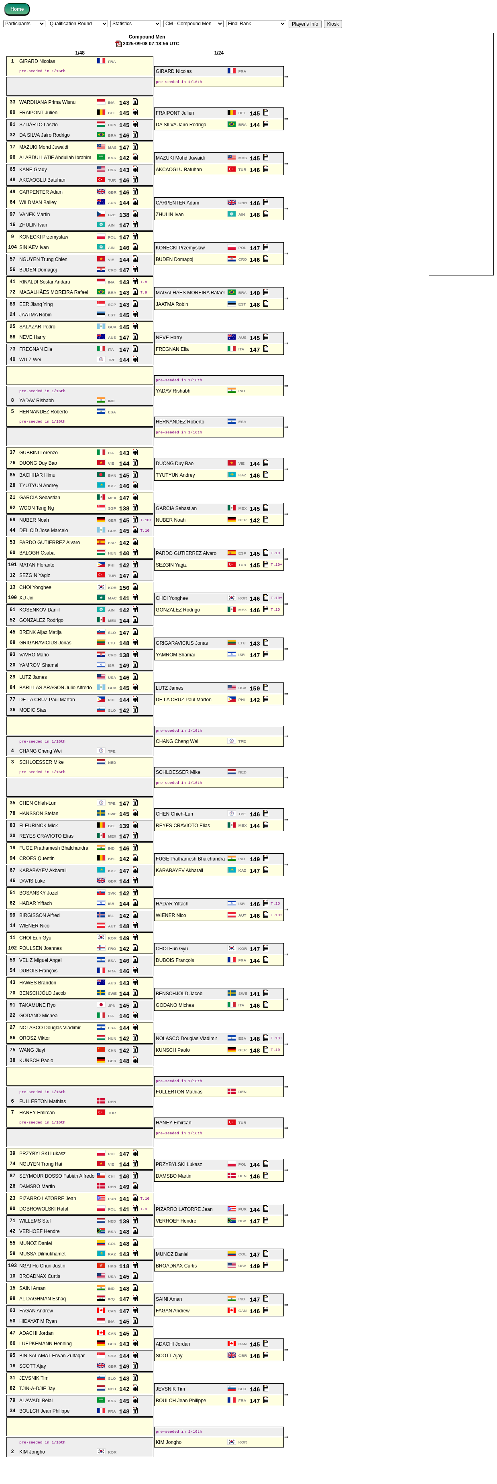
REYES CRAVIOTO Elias (183, 839)
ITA (111, 352)
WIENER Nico (171, 929)
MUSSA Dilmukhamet (42, 1273)
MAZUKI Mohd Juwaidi (43, 150)
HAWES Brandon (37, 997)
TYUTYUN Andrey (175, 483)
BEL (112, 115)
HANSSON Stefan (38, 827)
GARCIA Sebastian (39, 506)
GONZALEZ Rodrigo (178, 618)
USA (112, 172)
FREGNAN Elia (35, 352)
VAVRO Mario (34, 663)
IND (241, 396)
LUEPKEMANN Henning (45, 1363)
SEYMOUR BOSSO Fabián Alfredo (56, 1196)
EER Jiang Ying (36, 307)
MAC (112, 606)
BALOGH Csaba (37, 561)
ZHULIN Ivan (169, 217)
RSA (242, 1240)
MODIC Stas (32, 718)
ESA (112, 417)
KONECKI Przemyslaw (43, 240)
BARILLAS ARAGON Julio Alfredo (55, 696)
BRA (242, 127)
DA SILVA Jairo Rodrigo (181, 127)
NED (112, 773)
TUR (242, 172)
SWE (112, 828)
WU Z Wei (30, 362)
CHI (111, 1196)
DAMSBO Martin (173, 1196)
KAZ (242, 483)
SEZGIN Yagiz (171, 573)
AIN (241, 217)
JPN (112, 1019)
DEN (242, 1108)
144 (259, 128)
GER (112, 528)
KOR (112, 596)
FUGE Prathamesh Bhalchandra (53, 862)
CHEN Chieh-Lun (38, 817)
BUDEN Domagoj (174, 262)
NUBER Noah (34, 528)
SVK (112, 907)
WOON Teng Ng (36, 516)
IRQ (111, 1318)
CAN (112, 1330)
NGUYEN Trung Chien (43, 262)
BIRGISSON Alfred (39, 929)
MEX (112, 506)
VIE (111, 262)
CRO (242, 262)
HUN (112, 128)
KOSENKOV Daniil (39, 618)
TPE (112, 362)
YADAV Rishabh (173, 396)
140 (128, 250)
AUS (112, 205)
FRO (112, 962)
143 (128, 105)
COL (112, 1263)
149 (128, 674)
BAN (112, 484)
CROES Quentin (37, 872)
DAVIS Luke (32, 895)
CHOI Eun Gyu (35, 952)
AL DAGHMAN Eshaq (42, 1318)
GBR (112, 195)
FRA (112, 61)
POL (112, 240)
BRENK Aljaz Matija (40, 641)
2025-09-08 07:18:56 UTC (146, 44)
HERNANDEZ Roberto (43, 418)
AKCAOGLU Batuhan (179, 172)
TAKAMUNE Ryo (37, 1019)
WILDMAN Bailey (38, 205)
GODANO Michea (175, 1019)
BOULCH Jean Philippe (181, 1420)
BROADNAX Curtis (176, 1285)
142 (128, 160)
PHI (111, 573)
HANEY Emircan (37, 1130)
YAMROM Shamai (175, 663)
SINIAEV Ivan (34, 250)
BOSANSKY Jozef (39, 907)
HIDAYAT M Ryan (38, 1341)
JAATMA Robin (172, 307)
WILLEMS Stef (35, 1240)
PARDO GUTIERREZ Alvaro (49, 551)
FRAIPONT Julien (38, 115)
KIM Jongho (168, 1464)
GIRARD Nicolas (37, 62)
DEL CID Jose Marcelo (43, 539)
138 (128, 217)
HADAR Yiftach (35, 917)
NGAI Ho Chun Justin (42, 1285)
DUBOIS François (175, 974)
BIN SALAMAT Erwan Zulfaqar (52, 1375)
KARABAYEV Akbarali (43, 884)
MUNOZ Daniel (35, 1263)
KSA (112, 160)
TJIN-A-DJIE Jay (37, 1408)
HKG (112, 1286)
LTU (111, 651)
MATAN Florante (37, 573)
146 (128, 138)
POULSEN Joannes (40, 962)
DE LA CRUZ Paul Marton (47, 708)
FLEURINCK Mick (38, 839)
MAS (112, 150)
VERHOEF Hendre (176, 1240)
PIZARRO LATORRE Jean (47, 1218)
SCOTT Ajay (169, 1375)
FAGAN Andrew (36, 1330)
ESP (112, 551)
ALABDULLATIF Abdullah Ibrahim (55, 160)
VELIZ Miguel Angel (40, 974)
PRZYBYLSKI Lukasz (42, 1173)
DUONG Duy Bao (38, 471)
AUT (242, 929)
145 (128, 115)
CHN (112, 1064)
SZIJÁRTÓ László (38, 127)
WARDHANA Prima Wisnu (47, 105)
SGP (112, 307)
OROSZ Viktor (34, 1052)
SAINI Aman (32, 1308)
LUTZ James (33, 685)
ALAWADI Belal (36, 1420)
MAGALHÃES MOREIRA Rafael (53, 295)
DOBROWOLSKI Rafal (43, 1228)
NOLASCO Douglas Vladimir (50, 1042)
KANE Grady (33, 172)
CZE (112, 217)
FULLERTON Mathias (179, 1108)
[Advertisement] (461, 153)
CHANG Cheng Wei (177, 752)
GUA (112, 330)
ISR (241, 663)
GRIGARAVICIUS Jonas (45, 651)
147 (128, 150)
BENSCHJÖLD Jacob (42, 1007)
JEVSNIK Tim (34, 1398)
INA (111, 105)
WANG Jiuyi (32, 1064)
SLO (112, 641)
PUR (112, 1218)
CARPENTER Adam (41, 195)
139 (128, 840)
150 (128, 596)
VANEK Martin (34, 217)
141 (128, 606)
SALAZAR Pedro (37, 329)
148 (259, 217)
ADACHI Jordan (36, 1353)
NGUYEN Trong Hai (40, 1183)
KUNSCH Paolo (173, 1064)
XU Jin (26, 606)
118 (128, 1286)
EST (242, 307)
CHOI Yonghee (35, 596)
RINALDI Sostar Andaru (44, 284)
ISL (111, 929)
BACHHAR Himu (37, 483)
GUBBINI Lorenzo (38, 461)
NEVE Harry (32, 340)
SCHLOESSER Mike (41, 774)
